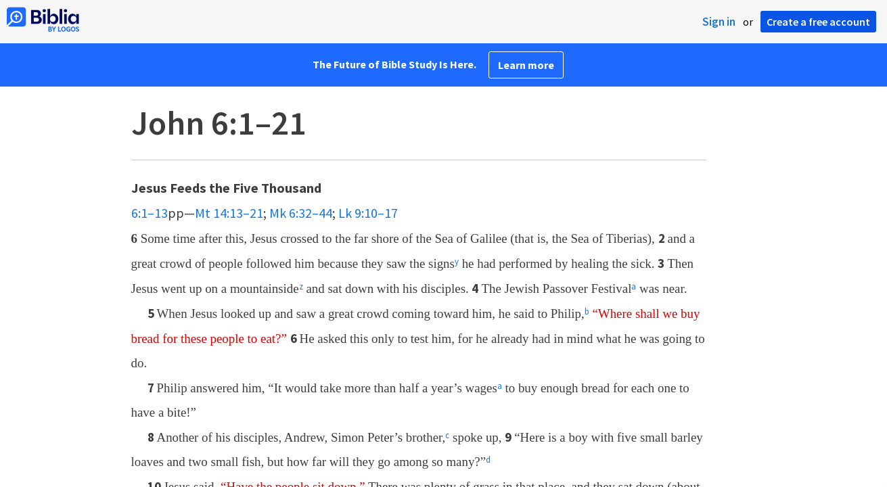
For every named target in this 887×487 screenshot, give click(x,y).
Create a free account (818, 21)
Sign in (718, 21)
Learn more (526, 65)
